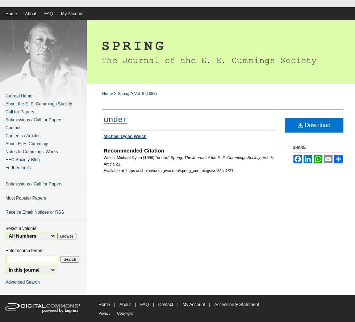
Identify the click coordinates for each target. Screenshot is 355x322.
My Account (194, 304)
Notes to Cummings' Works (31, 151)
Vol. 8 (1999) (145, 93)
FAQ (145, 304)
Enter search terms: (24, 250)
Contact (12, 127)
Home (107, 93)
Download (314, 125)
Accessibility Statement (236, 304)
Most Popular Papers (25, 198)
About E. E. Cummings (27, 143)
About (126, 304)
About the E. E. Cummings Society (38, 103)
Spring (123, 93)
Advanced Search (22, 282)
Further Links (18, 167)
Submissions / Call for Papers (33, 119)
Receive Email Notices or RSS (34, 212)
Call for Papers (19, 111)
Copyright (125, 313)
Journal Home (19, 96)
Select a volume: (21, 228)
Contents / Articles (23, 135)
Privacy (105, 313)
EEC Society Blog (22, 159)
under (116, 120)
